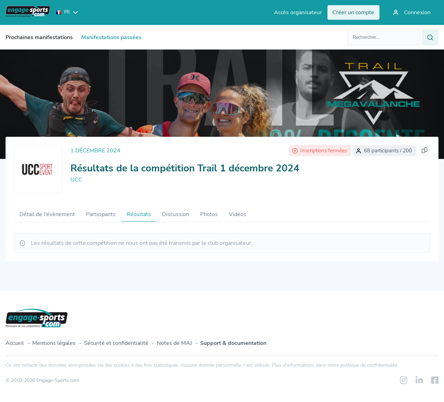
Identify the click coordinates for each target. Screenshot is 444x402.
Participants (101, 214)
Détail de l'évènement (47, 214)
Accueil (15, 343)
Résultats (139, 214)
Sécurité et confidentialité (116, 343)
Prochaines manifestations (39, 37)
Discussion (175, 214)
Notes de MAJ (174, 343)
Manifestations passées (111, 37)
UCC (76, 180)
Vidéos (237, 214)
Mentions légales (54, 343)
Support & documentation (233, 343)
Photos (209, 214)
